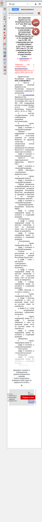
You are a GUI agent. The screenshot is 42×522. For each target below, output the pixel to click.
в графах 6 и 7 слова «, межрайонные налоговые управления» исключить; (24, 311)
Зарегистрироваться (27, 9)
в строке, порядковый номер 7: (24, 124)
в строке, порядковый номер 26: (24, 295)
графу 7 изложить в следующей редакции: (24, 167)
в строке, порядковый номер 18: (24, 244)
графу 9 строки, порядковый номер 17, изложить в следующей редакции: (24, 236)
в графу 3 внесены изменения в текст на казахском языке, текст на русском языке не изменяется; (24, 302)
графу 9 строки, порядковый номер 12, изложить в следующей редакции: (24, 214)
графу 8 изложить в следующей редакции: (24, 346)
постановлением (21, 68)
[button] (2, 3)
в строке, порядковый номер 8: (24, 177)
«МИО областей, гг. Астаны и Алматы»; (24, 291)
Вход (15, 9)
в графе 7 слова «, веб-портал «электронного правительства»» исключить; (24, 263)
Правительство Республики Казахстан (24, 79)
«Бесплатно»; (23, 349)
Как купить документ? (31, 401)
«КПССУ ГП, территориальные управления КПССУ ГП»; (24, 161)
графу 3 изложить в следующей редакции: (24, 128)
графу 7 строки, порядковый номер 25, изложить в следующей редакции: (24, 285)
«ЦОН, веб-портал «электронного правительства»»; (24, 172)
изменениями (24, 58)
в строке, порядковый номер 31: (24, 342)
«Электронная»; (24, 219)
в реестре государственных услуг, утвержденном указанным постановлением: (24, 117)
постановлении (28, 95)
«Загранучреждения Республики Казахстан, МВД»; (24, 207)
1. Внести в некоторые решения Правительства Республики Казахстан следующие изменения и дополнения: (24, 88)
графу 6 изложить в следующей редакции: (24, 155)
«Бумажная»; (23, 339)
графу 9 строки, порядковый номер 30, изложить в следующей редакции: (24, 334)
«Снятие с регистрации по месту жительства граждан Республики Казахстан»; (24, 254)
